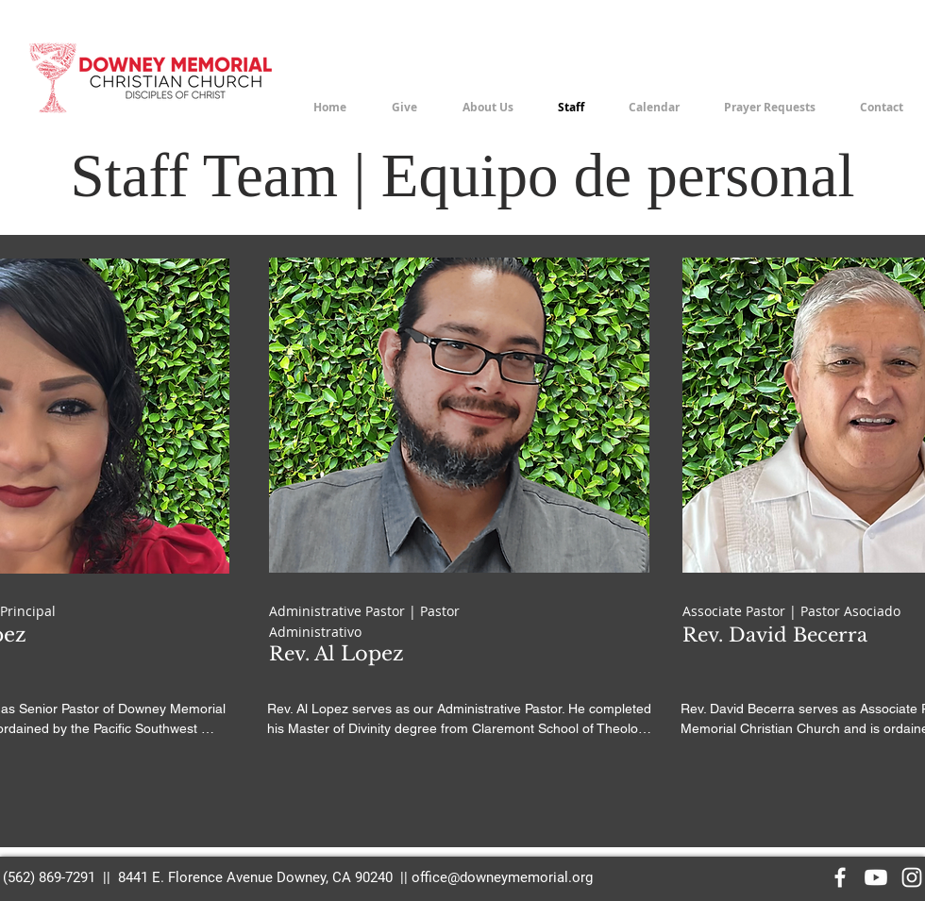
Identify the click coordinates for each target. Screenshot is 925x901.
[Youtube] (876, 877)
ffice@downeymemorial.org (506, 877)
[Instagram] (912, 877)
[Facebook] (840, 877)
